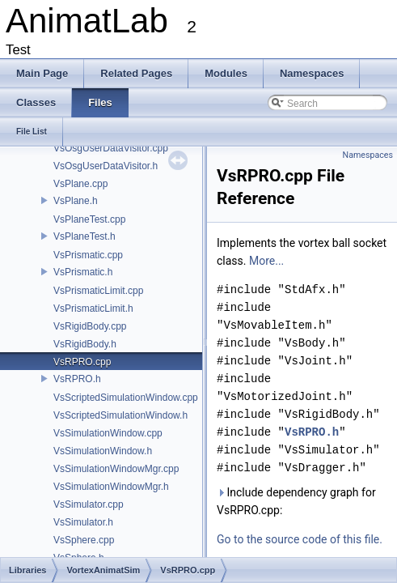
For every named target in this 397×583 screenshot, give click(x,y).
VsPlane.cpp (80, 183)
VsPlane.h (75, 200)
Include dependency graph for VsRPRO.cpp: (296, 501)
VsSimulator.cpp (88, 504)
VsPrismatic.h (82, 272)
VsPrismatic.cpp (88, 255)
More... (266, 260)
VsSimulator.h (83, 522)
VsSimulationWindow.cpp (108, 433)
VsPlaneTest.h (84, 236)
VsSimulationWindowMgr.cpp (116, 468)
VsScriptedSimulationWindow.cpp (125, 397)
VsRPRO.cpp (82, 362)
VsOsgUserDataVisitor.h (105, 166)
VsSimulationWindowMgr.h (111, 486)
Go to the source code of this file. (299, 539)
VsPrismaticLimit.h (93, 308)
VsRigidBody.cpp (90, 326)
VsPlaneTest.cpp (89, 219)
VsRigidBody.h (84, 344)
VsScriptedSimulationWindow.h (120, 415)
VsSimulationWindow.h (102, 451)
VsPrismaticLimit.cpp (98, 290)
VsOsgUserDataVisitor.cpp (110, 148)
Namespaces (368, 155)
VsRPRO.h (77, 379)
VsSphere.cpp (83, 540)
